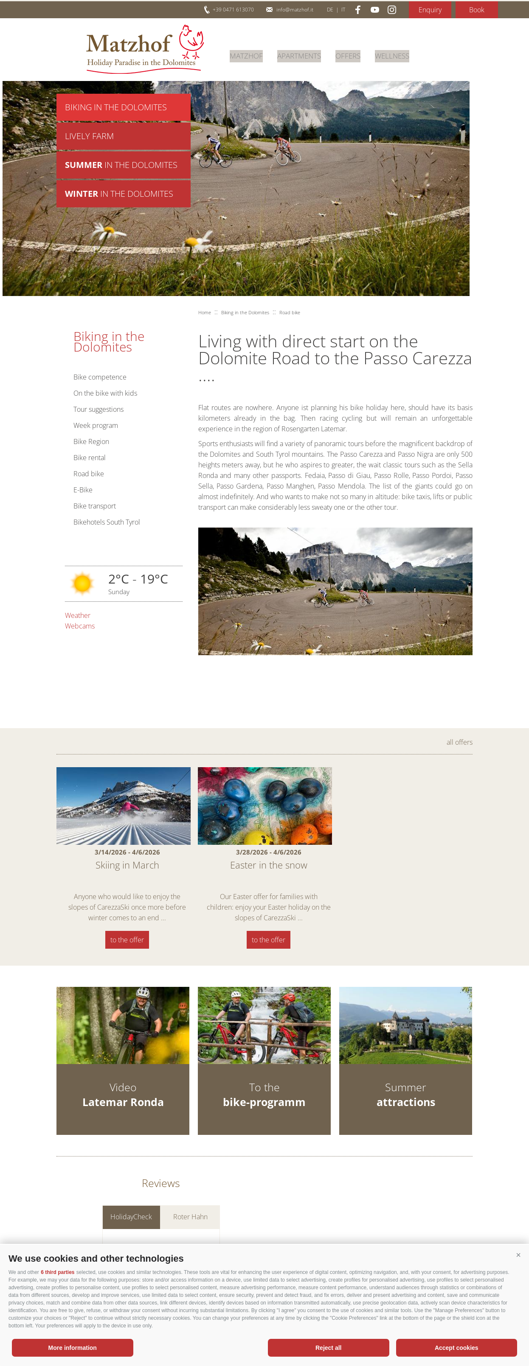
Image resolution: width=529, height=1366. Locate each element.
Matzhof (145, 49)
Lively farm (89, 137)
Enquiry (430, 9)
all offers (460, 742)
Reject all (328, 1347)
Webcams (80, 626)
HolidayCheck (131, 1224)
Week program (95, 425)
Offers (353, 54)
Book (476, 9)
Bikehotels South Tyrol (106, 522)
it (343, 9)
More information (72, 1347)
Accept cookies (456, 1347)
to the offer (127, 939)
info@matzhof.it (294, 9)
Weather (77, 615)
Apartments (302, 54)
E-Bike (83, 489)
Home (204, 312)
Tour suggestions (98, 409)
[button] (518, 1255)
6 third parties (57, 1272)
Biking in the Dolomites (116, 107)
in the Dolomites (121, 167)
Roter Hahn (190, 1224)
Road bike (88, 473)
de (330, 9)
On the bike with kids (105, 393)
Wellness (400, 54)
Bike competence (100, 377)
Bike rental (89, 457)
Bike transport (94, 506)
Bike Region (91, 441)
